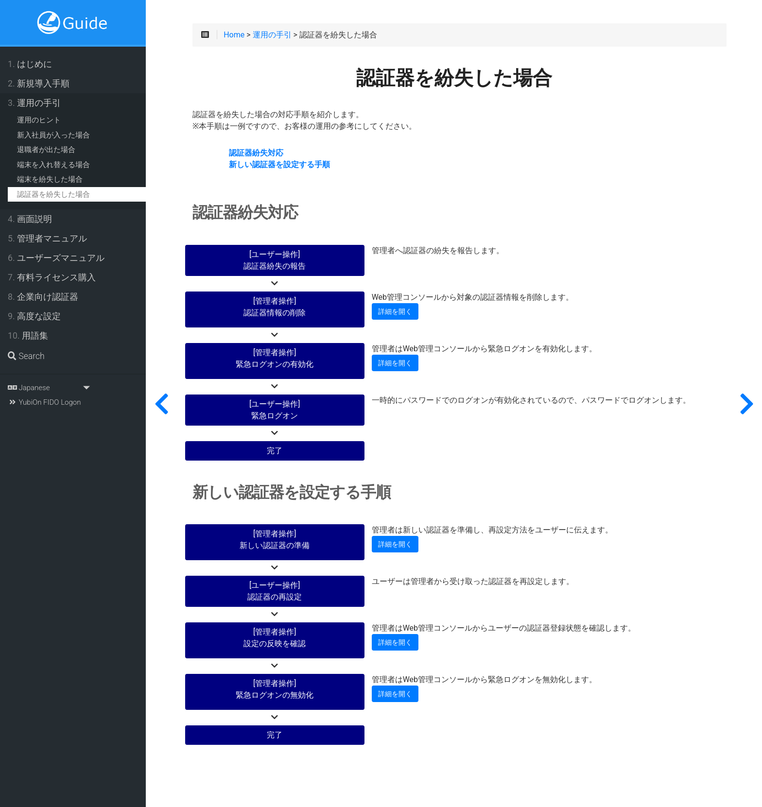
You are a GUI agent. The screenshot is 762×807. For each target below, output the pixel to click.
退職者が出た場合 (46, 149)
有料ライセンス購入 (52, 277)
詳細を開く (395, 311)
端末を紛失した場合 (50, 179)
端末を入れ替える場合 (53, 164)
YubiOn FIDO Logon (44, 402)
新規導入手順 (38, 83)
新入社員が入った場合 (53, 135)
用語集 (28, 336)
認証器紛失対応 (256, 153)
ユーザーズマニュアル (56, 258)
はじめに (30, 64)
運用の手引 (34, 103)
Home (234, 35)
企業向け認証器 (43, 297)
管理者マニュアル (47, 238)
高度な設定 (34, 316)
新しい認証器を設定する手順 (279, 164)
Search (26, 356)
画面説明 (30, 219)
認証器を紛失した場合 (53, 194)
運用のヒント (39, 120)
